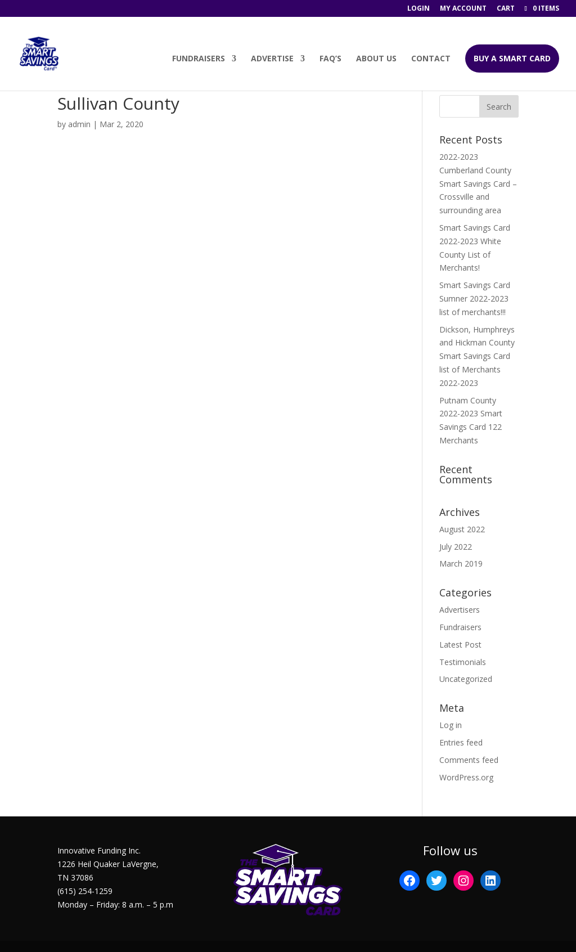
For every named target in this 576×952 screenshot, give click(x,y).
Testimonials (462, 662)
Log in (450, 725)
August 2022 (462, 529)
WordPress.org (466, 777)
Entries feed (461, 742)
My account (463, 9)
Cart (506, 9)
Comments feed (468, 760)
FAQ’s (330, 59)
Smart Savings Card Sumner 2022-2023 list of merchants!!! (474, 298)
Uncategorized (465, 678)
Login (418, 9)
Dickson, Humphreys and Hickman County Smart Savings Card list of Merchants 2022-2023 (477, 356)
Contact (431, 59)
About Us (376, 59)
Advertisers (459, 609)
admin (79, 124)
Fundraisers (198, 59)
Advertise (272, 59)
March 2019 (461, 563)
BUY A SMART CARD (512, 58)
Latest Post (460, 644)
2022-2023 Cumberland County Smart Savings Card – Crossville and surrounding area (478, 183)
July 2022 (455, 546)
